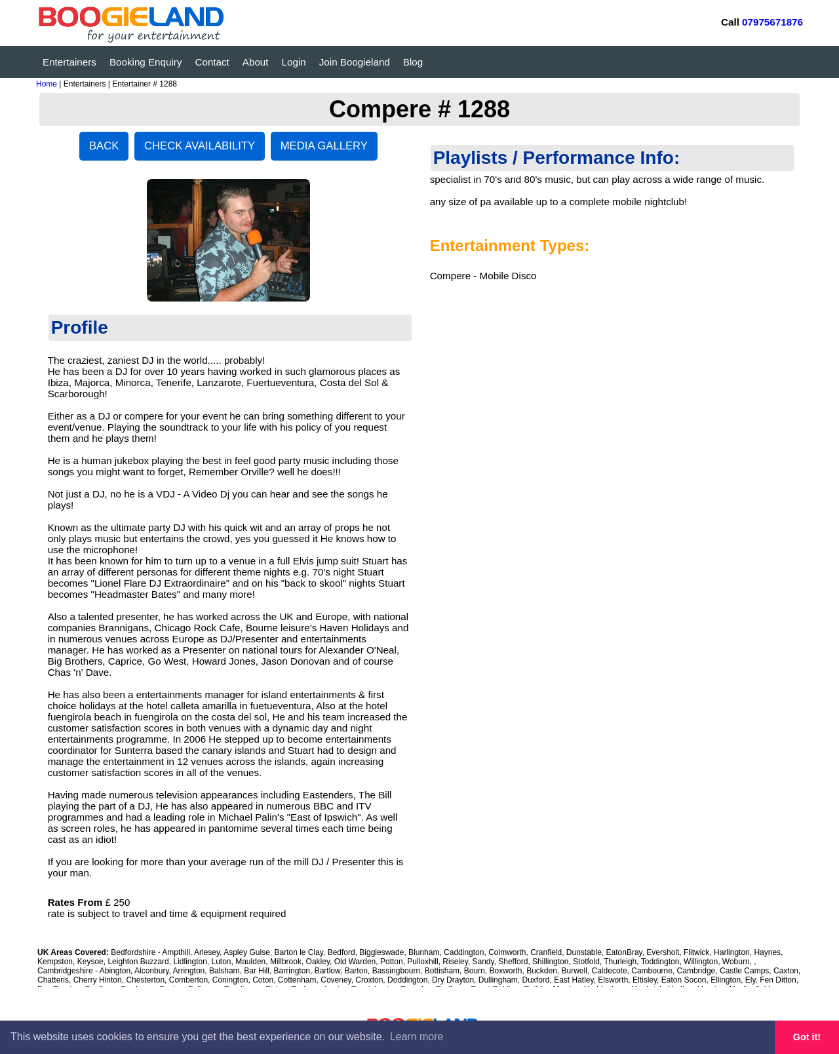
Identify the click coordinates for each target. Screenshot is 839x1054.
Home (46, 83)
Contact (212, 62)
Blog (413, 62)
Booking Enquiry (145, 62)
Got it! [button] (807, 1037)
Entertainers (69, 62)
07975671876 (772, 22)
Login (294, 62)
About (256, 62)
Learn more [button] (417, 1036)
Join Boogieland (354, 62)
